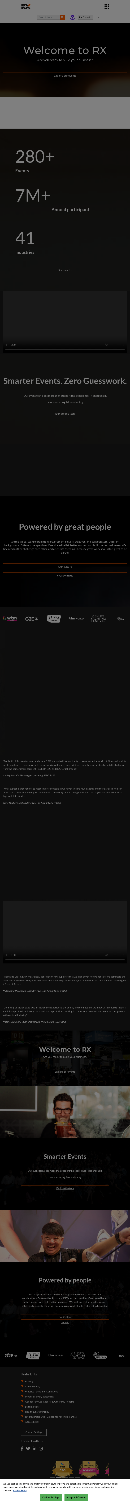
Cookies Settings (50, 1497)
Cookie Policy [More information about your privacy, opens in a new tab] (20, 1490)
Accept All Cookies (76, 1497)
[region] (65, 1491)
